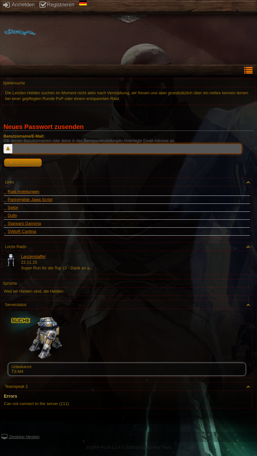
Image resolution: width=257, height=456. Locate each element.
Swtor (13, 207)
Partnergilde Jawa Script (30, 199)
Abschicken (23, 162)
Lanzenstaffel (33, 256)
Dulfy (12, 215)
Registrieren (56, 4)
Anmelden (19, 4)
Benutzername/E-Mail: (24, 136)
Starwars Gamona (24, 223)
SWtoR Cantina (22, 231)
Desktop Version (20, 436)
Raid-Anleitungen (23, 191)
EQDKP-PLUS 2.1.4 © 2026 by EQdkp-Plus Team (128, 447)
